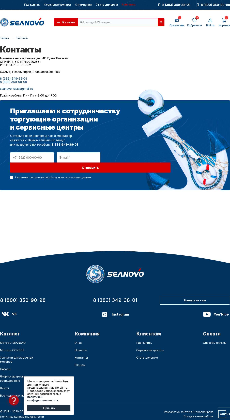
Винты (4, 382)
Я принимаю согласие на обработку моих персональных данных (53, 167)
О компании (83, 4)
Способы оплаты (215, 334)
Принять (49, 408)
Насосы (5, 362)
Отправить (124, 157)
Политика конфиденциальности (22, 411)
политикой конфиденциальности (42, 398)
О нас (79, 334)
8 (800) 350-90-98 (213, 5)
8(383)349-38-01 (64, 144)
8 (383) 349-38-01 (174, 5)
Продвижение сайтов (198, 410)
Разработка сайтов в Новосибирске (188, 406)
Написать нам (202, 291)
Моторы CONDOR (13, 342)
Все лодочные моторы (16, 389)
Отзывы (80, 357)
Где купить (32, 4)
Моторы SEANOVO (14, 334)
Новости (81, 342)
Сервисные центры (57, 4)
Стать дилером (107, 4)
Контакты (128, 4)
